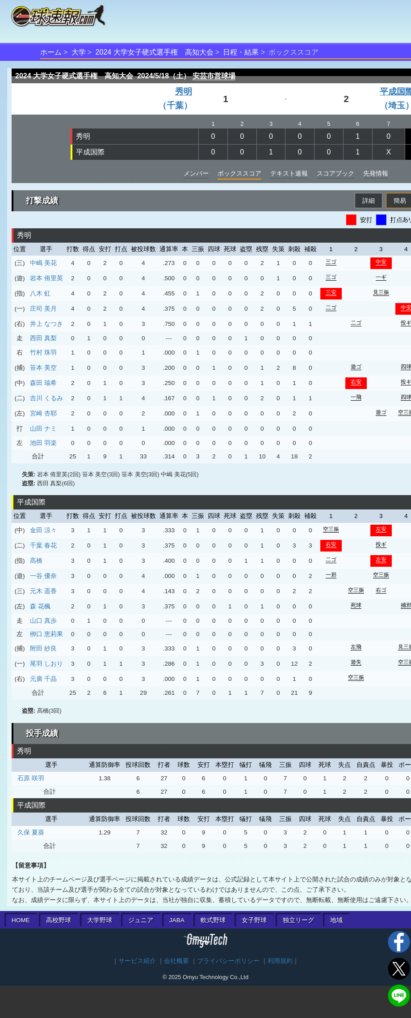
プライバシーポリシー (228, 961)
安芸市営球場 (214, 76)
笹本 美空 (43, 367)
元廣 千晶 (43, 678)
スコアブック (335, 173)
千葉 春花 (43, 545)
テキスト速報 (289, 173)
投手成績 (42, 733)
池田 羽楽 (43, 442)
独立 (298, 920)
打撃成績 (42, 200)
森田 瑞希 (43, 382)
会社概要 (176, 961)
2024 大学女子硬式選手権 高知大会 (155, 52)
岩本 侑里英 (46, 278)
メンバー (196, 173)
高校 (58, 920)
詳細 (368, 200)
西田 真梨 (43, 338)
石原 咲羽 (30, 778)
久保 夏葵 (30, 832)
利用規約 (280, 961)
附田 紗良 (43, 648)
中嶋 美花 (43, 262)
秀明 (83, 136)
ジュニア (140, 920)
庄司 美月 (43, 308)
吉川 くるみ (46, 398)
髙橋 (36, 560)
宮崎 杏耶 (43, 413)
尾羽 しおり (46, 663)
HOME (21, 920)
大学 (78, 52)
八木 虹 (40, 293)
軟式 (213, 920)
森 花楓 (40, 606)
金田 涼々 (43, 530)
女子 (254, 920)
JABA (177, 920)
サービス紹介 (137, 961)
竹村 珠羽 (43, 352)
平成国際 (90, 152)
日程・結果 (241, 52)
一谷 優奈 (43, 575)
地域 (336, 920)
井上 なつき (46, 323)
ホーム (51, 52)
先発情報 (375, 173)
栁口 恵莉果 (46, 633)
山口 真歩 (43, 620)
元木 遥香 (43, 591)
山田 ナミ (43, 428)
